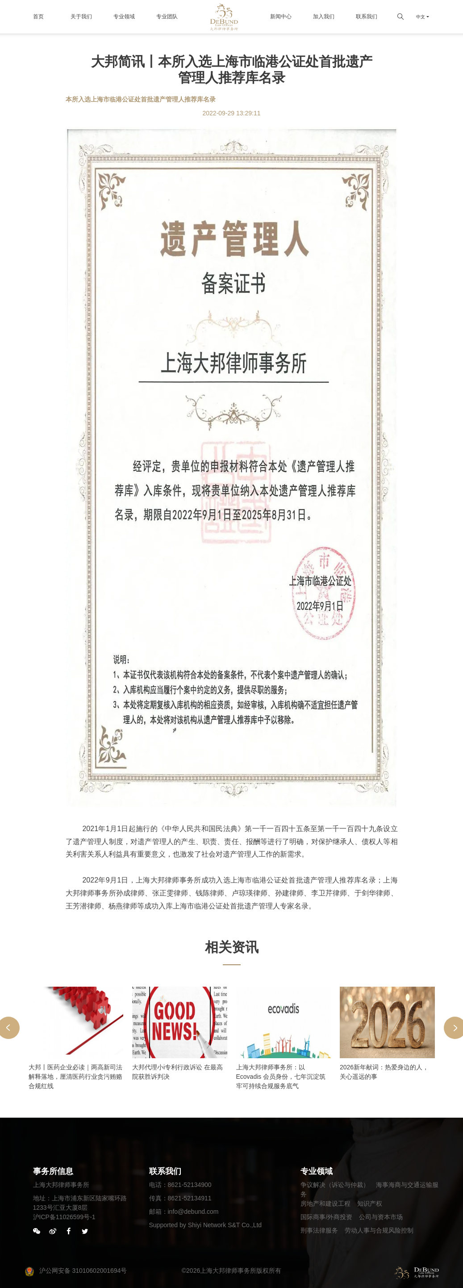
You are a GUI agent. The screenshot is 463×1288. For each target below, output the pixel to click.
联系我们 (366, 16)
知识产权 (369, 1203)
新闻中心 (281, 16)
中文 (420, 16)
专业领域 (124, 16)
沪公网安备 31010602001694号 (75, 1270)
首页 (38, 16)
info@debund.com (193, 1211)
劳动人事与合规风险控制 (379, 1230)
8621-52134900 (190, 1184)
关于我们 (81, 16)
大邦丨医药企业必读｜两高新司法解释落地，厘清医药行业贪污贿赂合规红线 (75, 1077)
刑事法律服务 (319, 1230)
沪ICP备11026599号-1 (64, 1216)
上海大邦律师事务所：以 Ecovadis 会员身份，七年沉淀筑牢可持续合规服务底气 (281, 1077)
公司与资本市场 (381, 1216)
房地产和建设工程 (325, 1203)
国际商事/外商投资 (326, 1216)
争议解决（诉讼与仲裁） (334, 1184)
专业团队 (167, 16)
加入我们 (323, 16)
